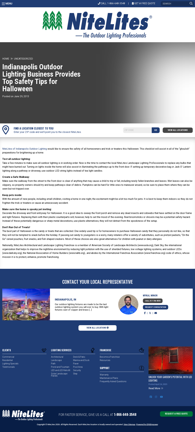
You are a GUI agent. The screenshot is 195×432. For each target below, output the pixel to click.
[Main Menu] (3, 4)
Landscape (56, 360)
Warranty (104, 374)
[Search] (177, 3)
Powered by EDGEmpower (147, 424)
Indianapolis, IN (65, 299)
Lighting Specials (10, 363)
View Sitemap (129, 424)
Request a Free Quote (176, 413)
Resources (105, 360)
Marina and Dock (81, 360)
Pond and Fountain (60, 367)
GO (155, 130)
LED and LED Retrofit (60, 370)
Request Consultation (155, 307)
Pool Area (78, 367)
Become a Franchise (110, 357)
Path (53, 363)
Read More (156, 388)
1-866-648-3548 (125, 414)
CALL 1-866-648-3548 (111, 3)
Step (75, 373)
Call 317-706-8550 (152, 301)
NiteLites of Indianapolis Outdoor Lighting (24, 148)
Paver (76, 363)
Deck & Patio (79, 357)
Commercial (8, 357)
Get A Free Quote (143, 3)
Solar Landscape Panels (59, 374)
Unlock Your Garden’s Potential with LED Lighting (170, 378)
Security (77, 370)
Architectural (57, 357)
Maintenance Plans (109, 378)
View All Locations (178, 130)
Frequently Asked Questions (113, 381)
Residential (7, 360)
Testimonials (8, 367)
